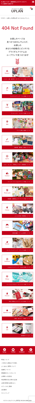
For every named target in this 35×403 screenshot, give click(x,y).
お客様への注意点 (6, 376)
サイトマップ (5, 393)
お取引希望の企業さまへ (8, 383)
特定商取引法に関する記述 (9, 379)
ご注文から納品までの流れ (9, 363)
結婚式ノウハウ (6, 369)
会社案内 (4, 389)
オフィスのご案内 (6, 386)
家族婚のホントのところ (8, 373)
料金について (5, 359)
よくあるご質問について (8, 366)
